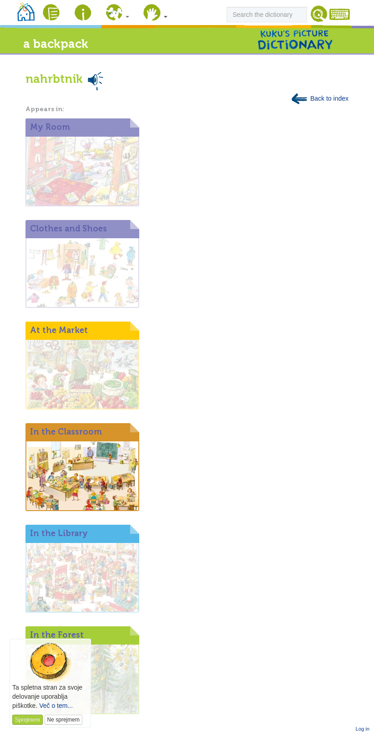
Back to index (319, 98)
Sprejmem (27, 720)
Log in (362, 729)
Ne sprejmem (63, 720)
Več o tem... (56, 705)
